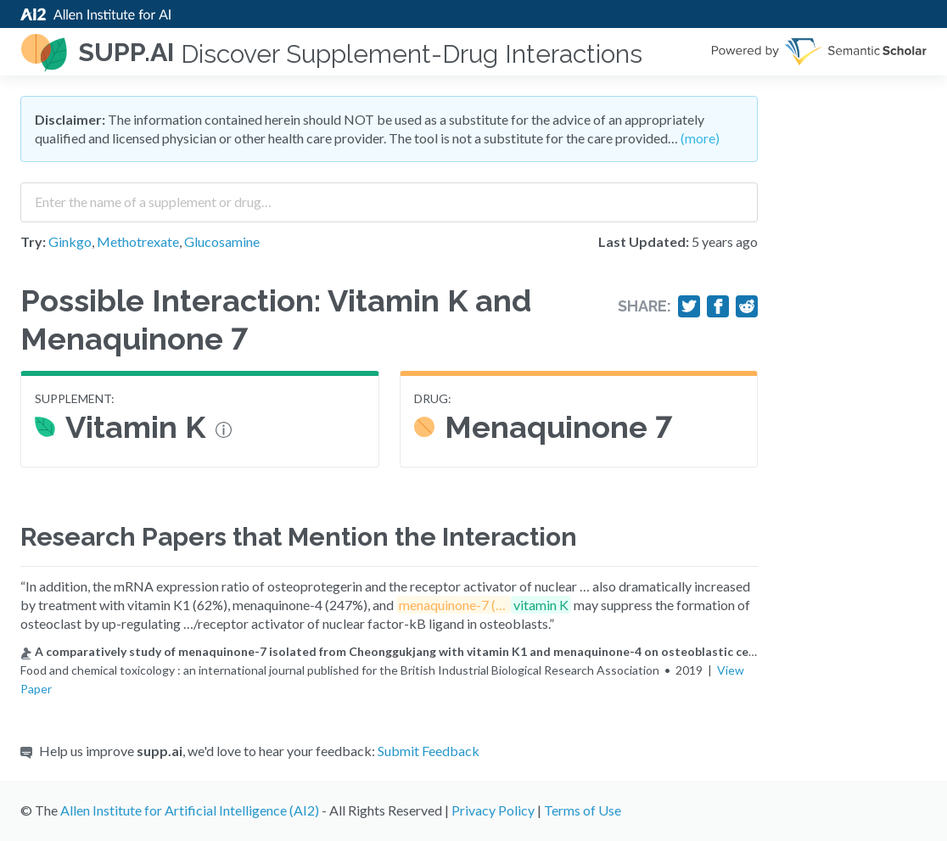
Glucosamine (222, 241)
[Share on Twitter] (689, 306)
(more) (700, 138)
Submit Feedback (428, 751)
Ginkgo (70, 241)
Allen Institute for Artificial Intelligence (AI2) (189, 810)
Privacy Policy (493, 810)
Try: (33, 241)
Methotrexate (138, 241)
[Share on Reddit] (746, 306)
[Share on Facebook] (718, 306)
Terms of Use (582, 810)
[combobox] (389, 196)
